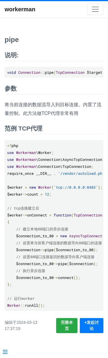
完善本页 (67, 325)
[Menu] (5, 352)
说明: (12, 55)
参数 (11, 88)
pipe (12, 39)
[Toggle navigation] (95, 9)
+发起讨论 (91, 325)
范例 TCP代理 (23, 128)
